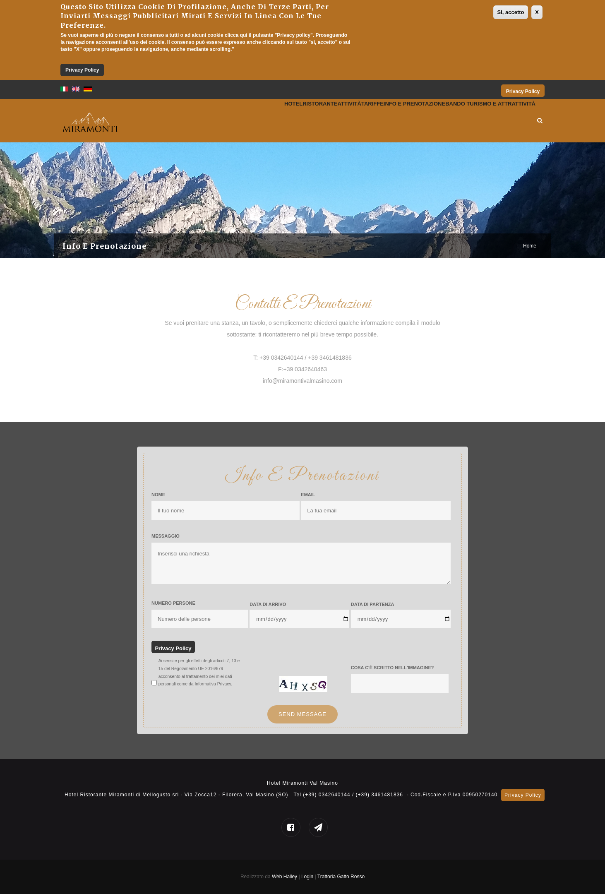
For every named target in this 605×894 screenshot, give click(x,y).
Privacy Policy (82, 70)
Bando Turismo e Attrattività (480, 121)
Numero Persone (173, 603)
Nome (158, 494)
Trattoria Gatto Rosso (341, 877)
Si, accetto (510, 12)
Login (308, 877)
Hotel (208, 121)
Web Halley (284, 877)
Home (529, 246)
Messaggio (165, 536)
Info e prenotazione (384, 121)
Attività (290, 121)
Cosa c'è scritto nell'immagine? (392, 667)
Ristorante (247, 121)
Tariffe (326, 121)
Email (308, 494)
